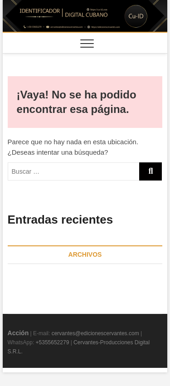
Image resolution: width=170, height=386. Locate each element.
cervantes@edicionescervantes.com (95, 333)
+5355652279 (52, 342)
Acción (18, 333)
